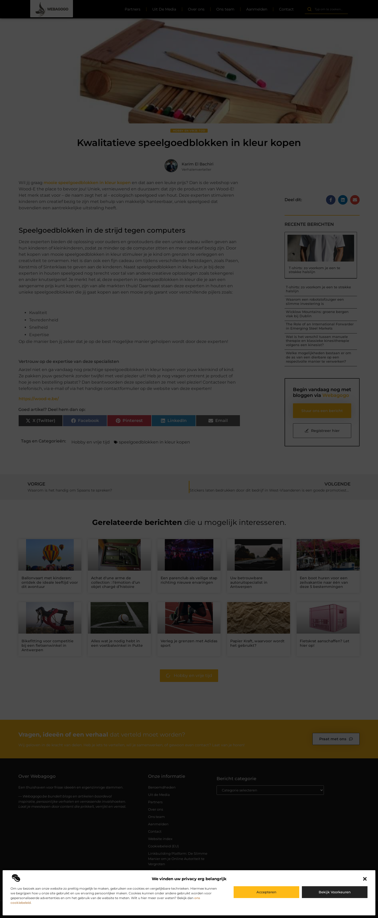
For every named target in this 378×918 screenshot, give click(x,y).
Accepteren (266, 892)
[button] (365, 879)
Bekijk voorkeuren (335, 892)
